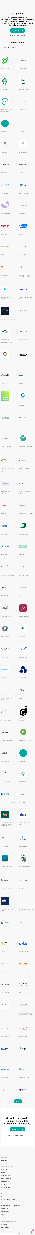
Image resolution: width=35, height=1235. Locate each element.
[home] (3, 3)
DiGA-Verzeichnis (6, 1187)
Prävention (4, 1209)
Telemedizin (5, 1211)
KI (1, 1203)
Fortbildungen (5, 1181)
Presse (3, 1184)
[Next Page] (18, 1101)
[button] (31, 3)
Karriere (3, 1172)
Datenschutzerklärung (7, 1233)
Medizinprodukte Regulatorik (10, 1206)
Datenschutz (5, 1227)
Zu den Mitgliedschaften (17, 35)
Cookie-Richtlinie (20, 1233)
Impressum (4, 1224)
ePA (2, 1214)
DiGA (2, 1197)
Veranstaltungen (6, 1178)
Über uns (4, 1169)
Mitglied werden (17, 30)
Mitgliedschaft (5, 1175)
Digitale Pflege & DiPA (8, 1200)
